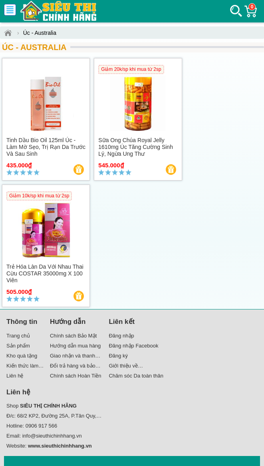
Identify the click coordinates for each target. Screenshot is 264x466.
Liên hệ (14, 376)
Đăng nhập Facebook (133, 346)
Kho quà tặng (21, 356)
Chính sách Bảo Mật (73, 336)
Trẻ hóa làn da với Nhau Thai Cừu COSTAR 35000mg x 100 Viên (44, 273)
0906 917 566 (42, 426)
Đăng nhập (121, 336)
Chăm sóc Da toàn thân (136, 376)
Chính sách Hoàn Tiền (75, 376)
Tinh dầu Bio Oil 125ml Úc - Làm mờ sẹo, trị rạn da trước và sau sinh (45, 147)
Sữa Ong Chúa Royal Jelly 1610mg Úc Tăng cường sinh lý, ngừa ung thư (135, 147)
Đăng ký (118, 356)
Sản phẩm (18, 346)
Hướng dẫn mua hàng (75, 346)
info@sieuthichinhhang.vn (52, 436)
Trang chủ (18, 336)
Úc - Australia (34, 47)
